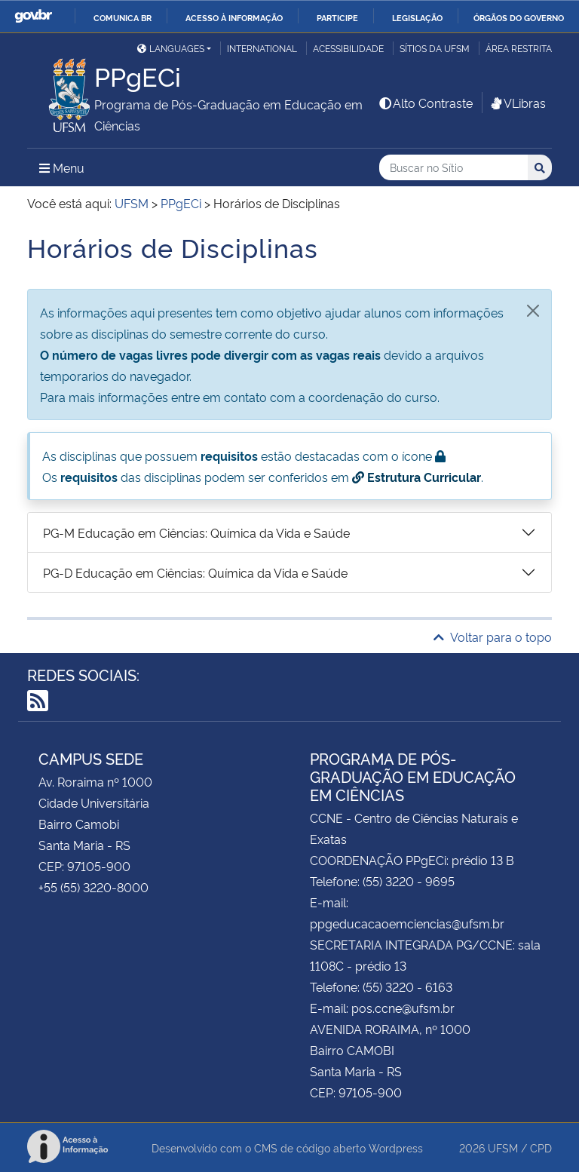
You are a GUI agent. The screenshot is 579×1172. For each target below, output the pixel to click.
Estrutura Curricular (416, 476)
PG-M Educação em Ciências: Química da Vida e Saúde (196, 532)
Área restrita (519, 47)
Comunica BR (122, 17)
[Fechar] (533, 311)
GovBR (33, 16)
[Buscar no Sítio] (453, 168)
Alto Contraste (425, 102)
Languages (170, 47)
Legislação (417, 17)
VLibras (517, 102)
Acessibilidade (348, 47)
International (262, 47)
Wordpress (396, 1147)
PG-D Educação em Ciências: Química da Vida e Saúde (195, 572)
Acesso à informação (234, 17)
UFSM (503, 1147)
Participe (337, 17)
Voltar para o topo (492, 636)
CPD (541, 1147)
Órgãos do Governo (518, 17)
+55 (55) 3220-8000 (93, 887)
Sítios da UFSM (435, 47)
